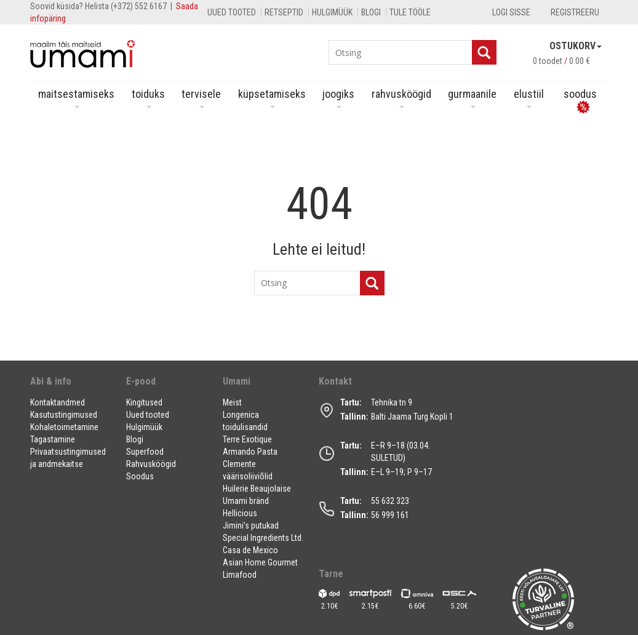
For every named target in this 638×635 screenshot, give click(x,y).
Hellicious (240, 513)
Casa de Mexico (250, 550)
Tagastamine (52, 439)
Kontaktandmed (57, 402)
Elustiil (529, 97)
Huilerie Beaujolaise (257, 488)
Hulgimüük (332, 12)
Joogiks (338, 97)
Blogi (371, 12)
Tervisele (201, 97)
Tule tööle (410, 12)
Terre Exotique (247, 439)
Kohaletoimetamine (64, 427)
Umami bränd (246, 501)
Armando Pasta (250, 452)
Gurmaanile (472, 97)
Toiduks (148, 97)
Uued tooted (231, 12)
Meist (232, 402)
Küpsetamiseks (272, 97)
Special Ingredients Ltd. (263, 538)
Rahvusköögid (401, 97)
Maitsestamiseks (76, 97)
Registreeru (575, 12)
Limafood (240, 575)
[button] (70, 386)
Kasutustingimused (63, 415)
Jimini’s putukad (251, 525)
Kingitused (144, 402)
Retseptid (284, 12)
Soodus (140, 476)
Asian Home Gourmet (260, 562)
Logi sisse (511, 12)
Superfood (145, 452)
